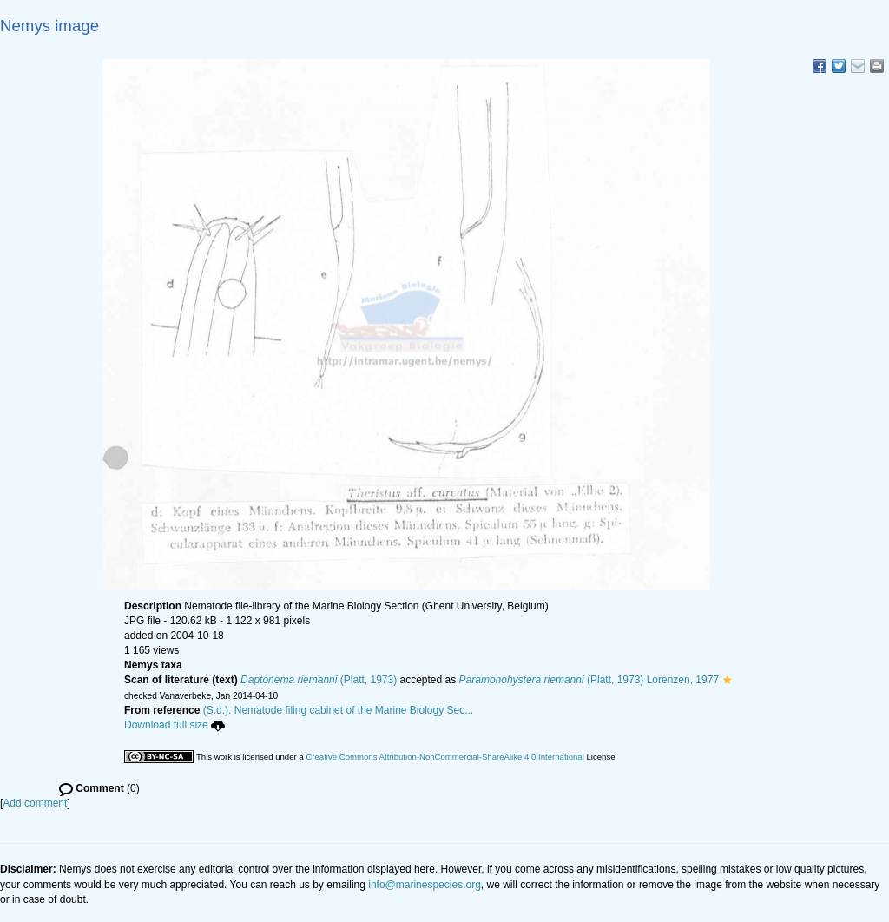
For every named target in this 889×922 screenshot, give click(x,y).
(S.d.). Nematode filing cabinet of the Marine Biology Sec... (338, 710)
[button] (727, 679)
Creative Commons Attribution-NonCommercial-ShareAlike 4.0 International (444, 756)
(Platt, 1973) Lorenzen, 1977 (589, 680)
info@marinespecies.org (424, 885)
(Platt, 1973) (318, 680)
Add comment (35, 803)
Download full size (174, 725)
